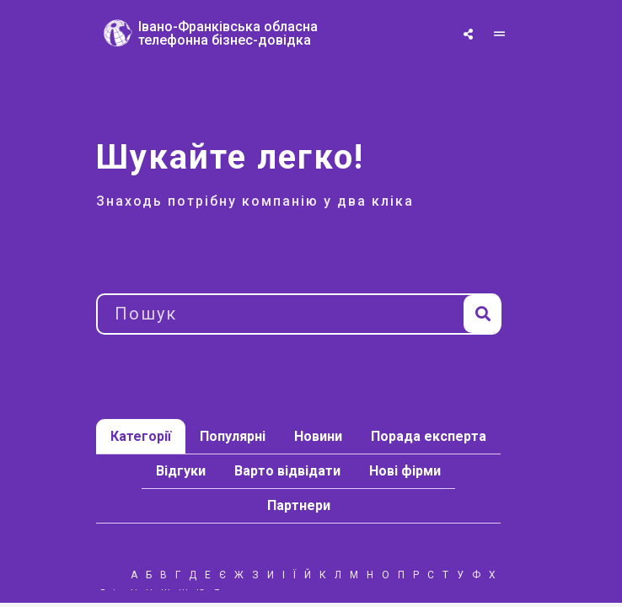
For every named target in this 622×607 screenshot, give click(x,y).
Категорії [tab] (140, 436)
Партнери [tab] (298, 505)
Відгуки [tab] (181, 471)
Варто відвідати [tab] (287, 471)
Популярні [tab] (232, 436)
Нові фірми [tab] (405, 471)
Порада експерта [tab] (428, 436)
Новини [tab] (318, 436)
